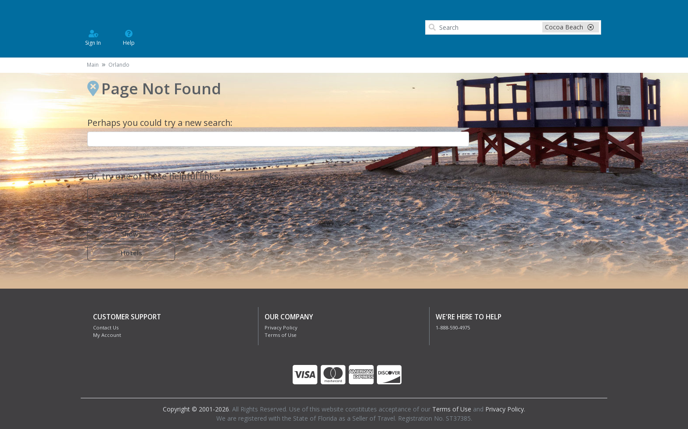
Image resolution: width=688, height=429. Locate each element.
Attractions (131, 214)
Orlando (118, 64)
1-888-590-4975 (453, 327)
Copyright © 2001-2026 (196, 409)
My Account (107, 335)
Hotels (131, 252)
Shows (131, 233)
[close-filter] (590, 27)
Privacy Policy (281, 327)
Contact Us (105, 327)
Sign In (93, 37)
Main (93, 64)
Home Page (131, 195)
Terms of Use (281, 335)
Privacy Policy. (505, 409)
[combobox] (278, 139)
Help (129, 37)
